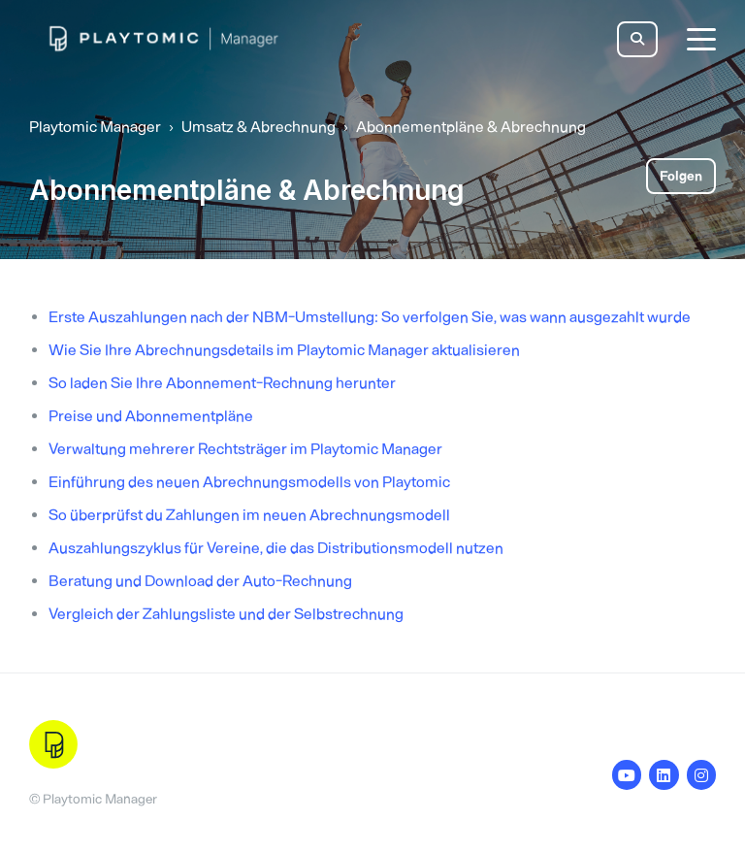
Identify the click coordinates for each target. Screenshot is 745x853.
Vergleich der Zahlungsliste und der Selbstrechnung (226, 614)
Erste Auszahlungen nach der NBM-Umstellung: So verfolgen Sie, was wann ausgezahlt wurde (370, 317)
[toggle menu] (701, 38)
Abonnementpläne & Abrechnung (471, 126)
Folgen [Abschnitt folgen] (681, 176)
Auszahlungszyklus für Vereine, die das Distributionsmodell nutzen (276, 548)
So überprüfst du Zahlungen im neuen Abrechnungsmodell (249, 515)
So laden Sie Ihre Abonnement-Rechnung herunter (222, 383)
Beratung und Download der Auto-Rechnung (200, 581)
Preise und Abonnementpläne (151, 416)
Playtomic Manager (95, 126)
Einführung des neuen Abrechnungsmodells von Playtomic (249, 482)
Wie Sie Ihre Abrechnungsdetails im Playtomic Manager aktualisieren (284, 350)
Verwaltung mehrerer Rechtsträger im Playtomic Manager (245, 449)
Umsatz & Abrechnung (258, 126)
